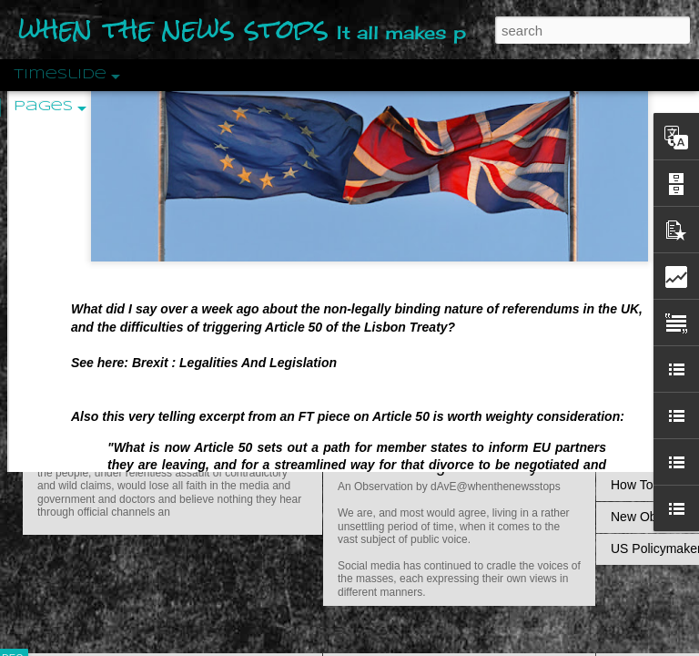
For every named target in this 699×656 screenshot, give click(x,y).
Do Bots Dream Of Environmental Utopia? (490, 137)
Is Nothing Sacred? (407, 230)
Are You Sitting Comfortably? (442, 466)
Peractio (77, 423)
